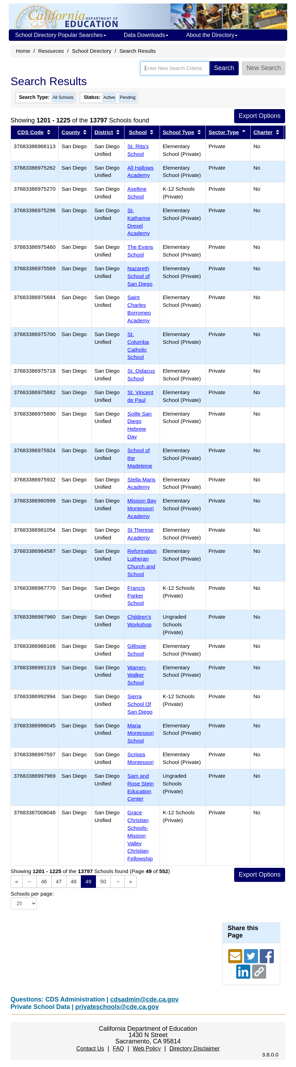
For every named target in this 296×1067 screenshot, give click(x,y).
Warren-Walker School (137, 675)
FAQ (118, 1049)
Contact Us (90, 1049)
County (71, 132)
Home (23, 51)
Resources (51, 51)
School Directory (91, 51)
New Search (263, 67)
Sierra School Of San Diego (139, 704)
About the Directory (212, 35)
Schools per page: (32, 894)
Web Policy (147, 1049)
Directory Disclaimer (194, 1049)
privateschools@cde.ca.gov (117, 1006)
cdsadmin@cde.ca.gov (144, 999)
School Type (178, 132)
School (138, 132)
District (104, 132)
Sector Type (223, 132)
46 (44, 881)
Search (224, 67)
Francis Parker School (136, 595)
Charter (262, 132)
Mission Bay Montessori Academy (141, 508)
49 (88, 881)
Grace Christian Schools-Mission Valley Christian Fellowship (140, 835)
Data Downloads (146, 35)
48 (74, 881)
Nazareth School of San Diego (139, 276)
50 (103, 881)
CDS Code (30, 132)
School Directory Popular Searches (60, 35)
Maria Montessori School (140, 733)
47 (59, 881)
